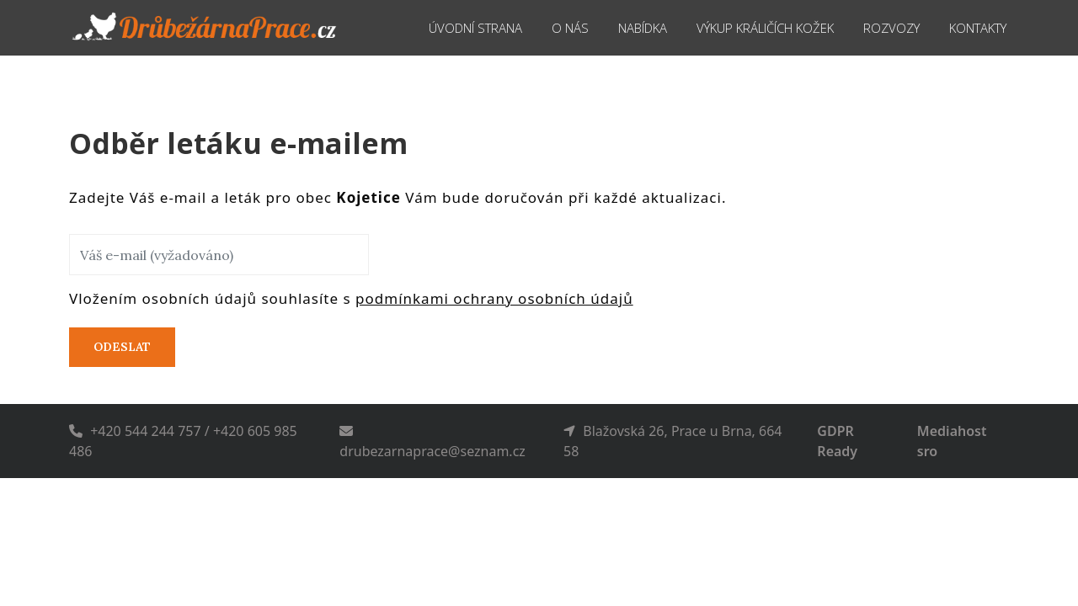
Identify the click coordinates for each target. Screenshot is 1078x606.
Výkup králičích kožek (750, 27)
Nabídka (613, 27)
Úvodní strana (436, 27)
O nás (537, 27)
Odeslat (122, 346)
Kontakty (981, 27)
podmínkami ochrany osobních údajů (494, 298)
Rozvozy (888, 27)
